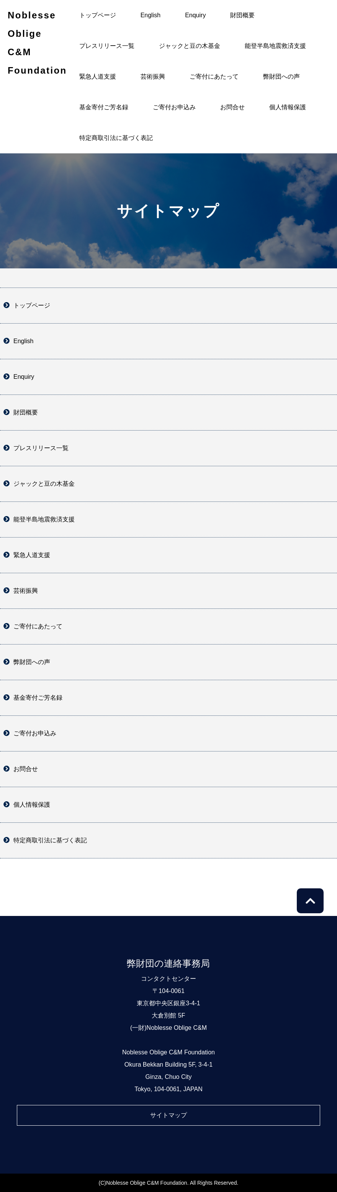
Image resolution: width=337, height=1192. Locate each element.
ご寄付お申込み (174, 107)
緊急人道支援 (97, 76)
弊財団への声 (281, 76)
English (150, 15)
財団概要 (242, 15)
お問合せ (232, 107)
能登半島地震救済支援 (275, 46)
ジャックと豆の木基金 (189, 46)
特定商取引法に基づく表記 (116, 138)
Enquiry (195, 15)
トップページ (97, 15)
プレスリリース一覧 (106, 46)
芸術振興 (153, 76)
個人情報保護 (287, 107)
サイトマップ (168, 1115)
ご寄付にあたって (214, 76)
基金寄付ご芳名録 (103, 107)
